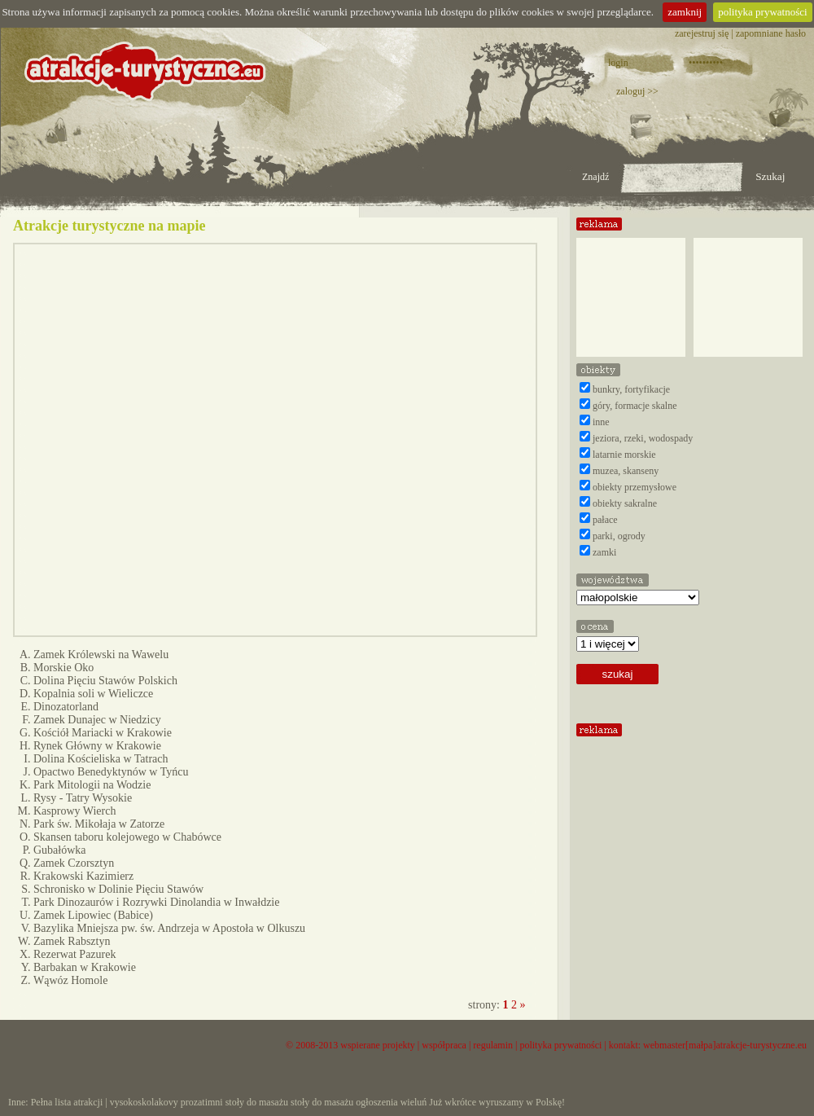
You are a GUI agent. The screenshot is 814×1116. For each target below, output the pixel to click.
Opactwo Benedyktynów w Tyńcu (110, 772)
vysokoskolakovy (144, 1102)
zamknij (684, 12)
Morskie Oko (63, 667)
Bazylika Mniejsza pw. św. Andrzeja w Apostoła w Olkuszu (169, 928)
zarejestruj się (702, 33)
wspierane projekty (377, 1045)
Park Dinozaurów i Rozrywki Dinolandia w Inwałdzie (156, 902)
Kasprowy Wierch (74, 811)
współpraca (444, 1045)
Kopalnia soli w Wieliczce (93, 694)
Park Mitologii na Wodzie (92, 785)
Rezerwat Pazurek (74, 954)
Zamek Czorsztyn (73, 863)
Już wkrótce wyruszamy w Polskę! (497, 1102)
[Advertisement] (748, 291)
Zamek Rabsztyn (71, 941)
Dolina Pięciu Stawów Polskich (105, 680)
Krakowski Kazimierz (83, 876)
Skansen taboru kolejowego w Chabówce (127, 837)
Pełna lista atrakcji (67, 1102)
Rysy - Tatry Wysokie (82, 798)
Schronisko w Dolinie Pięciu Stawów (118, 889)
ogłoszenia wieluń (391, 1102)
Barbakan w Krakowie (84, 967)
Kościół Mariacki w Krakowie (102, 733)
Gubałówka (59, 850)
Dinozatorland (65, 707)
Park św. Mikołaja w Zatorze (98, 824)
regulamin (493, 1045)
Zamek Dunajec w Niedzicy (97, 720)
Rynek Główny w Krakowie (97, 746)
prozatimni (202, 1102)
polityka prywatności (762, 12)
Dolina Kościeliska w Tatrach (100, 759)
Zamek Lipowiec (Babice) (93, 915)
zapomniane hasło (771, 33)
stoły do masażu (256, 1102)
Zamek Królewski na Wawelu (100, 654)
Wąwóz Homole (70, 980)
